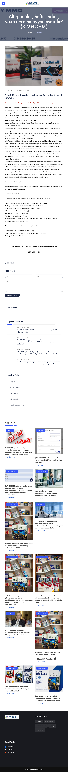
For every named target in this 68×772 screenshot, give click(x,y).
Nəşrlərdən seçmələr (17, 405)
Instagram (9, 752)
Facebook (9, 747)
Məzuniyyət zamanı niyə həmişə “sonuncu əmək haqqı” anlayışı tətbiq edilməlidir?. (17, 688)
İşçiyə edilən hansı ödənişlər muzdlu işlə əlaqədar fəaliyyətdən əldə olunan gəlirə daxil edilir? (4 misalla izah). (48, 599)
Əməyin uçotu (15, 387)
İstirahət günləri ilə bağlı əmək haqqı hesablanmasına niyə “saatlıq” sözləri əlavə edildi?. (19, 545)
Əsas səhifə (29, 32)
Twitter (9, 749)
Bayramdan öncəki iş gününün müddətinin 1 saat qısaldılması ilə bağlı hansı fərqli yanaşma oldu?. (48, 698)
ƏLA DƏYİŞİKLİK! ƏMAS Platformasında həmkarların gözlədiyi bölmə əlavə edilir (37, 331)
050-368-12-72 (34, 252)
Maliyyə (52, 726)
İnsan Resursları (41, 726)
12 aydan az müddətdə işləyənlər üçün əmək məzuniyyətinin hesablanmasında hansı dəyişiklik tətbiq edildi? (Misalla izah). (48, 655)
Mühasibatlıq (14, 399)
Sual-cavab (14, 393)
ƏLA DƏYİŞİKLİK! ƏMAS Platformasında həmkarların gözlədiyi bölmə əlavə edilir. (46, 493)
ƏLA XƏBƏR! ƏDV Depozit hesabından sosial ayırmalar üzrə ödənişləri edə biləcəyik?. (17, 632)
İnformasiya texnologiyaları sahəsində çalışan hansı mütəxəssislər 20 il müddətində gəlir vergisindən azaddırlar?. (49, 524)
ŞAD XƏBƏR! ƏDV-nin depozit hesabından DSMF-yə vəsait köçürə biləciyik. (48, 460)
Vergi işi (12, 382)
